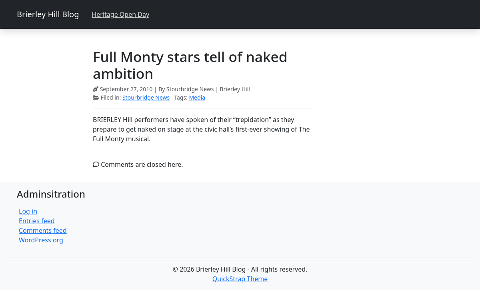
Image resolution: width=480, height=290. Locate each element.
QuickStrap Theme (240, 278)
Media (197, 97)
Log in (28, 211)
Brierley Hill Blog (48, 14)
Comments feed (43, 230)
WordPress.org (41, 240)
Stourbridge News (146, 97)
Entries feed (37, 220)
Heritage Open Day (120, 14)
